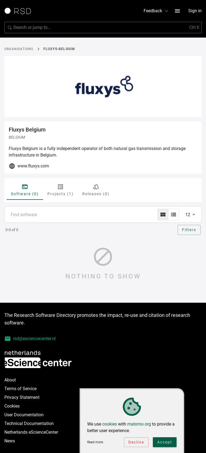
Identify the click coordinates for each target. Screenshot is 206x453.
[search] (103, 27)
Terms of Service (20, 388)
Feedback (156, 10)
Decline (136, 443)
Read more (95, 443)
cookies (109, 425)
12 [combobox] (187, 214)
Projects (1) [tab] (60, 189)
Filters (189, 230)
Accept (164, 443)
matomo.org (139, 425)
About (10, 379)
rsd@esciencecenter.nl (30, 338)
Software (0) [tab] (25, 189)
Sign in (195, 10)
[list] (173, 214)
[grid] (162, 214)
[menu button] (177, 10)
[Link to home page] (19, 11)
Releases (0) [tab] (96, 189)
